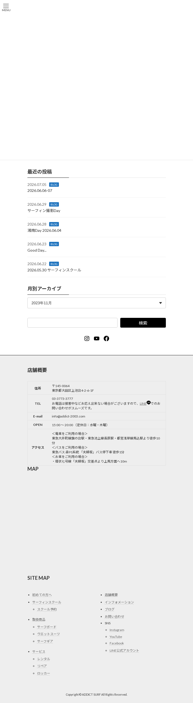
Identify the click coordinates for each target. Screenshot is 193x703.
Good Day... (36, 250)
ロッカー (43, 673)
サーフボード (46, 627)
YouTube (116, 636)
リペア (42, 666)
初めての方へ (42, 595)
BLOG (54, 184)
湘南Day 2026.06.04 (44, 230)
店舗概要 (111, 595)
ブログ (110, 609)
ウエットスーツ (48, 634)
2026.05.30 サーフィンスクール (54, 270)
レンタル (43, 659)
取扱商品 (38, 620)
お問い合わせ (114, 617)
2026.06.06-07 (39, 190)
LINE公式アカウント (124, 650)
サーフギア (45, 641)
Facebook (117, 643)
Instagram (117, 630)
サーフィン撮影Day (43, 210)
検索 (142, 322)
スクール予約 (47, 609)
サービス (38, 652)
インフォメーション (119, 602)
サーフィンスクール (46, 602)
